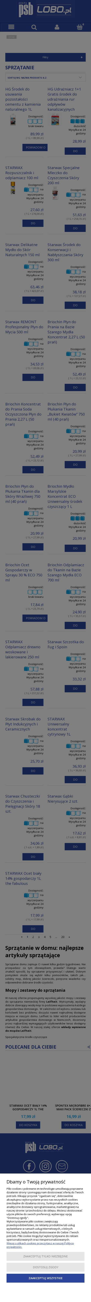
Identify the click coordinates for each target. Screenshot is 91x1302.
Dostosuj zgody (45, 1267)
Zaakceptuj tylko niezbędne (45, 1256)
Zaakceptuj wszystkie (46, 1278)
